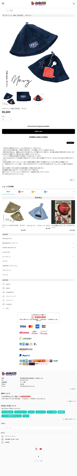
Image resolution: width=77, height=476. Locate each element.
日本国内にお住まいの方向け (38, 137)
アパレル (5, 275)
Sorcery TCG (6, 252)
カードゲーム (7, 256)
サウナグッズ (7, 270)
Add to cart (38, 131)
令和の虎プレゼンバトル (10, 266)
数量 (3, 116)
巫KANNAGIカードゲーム (10, 243)
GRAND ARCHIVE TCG (9, 247)
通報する (72, 180)
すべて (8, 191)
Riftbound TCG (7, 238)
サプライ (5, 261)
